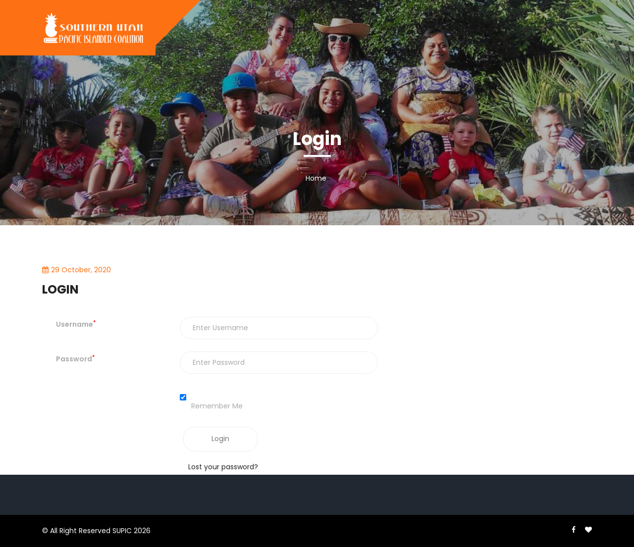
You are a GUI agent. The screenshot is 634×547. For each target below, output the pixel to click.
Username (76, 324)
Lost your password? (223, 467)
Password (75, 359)
